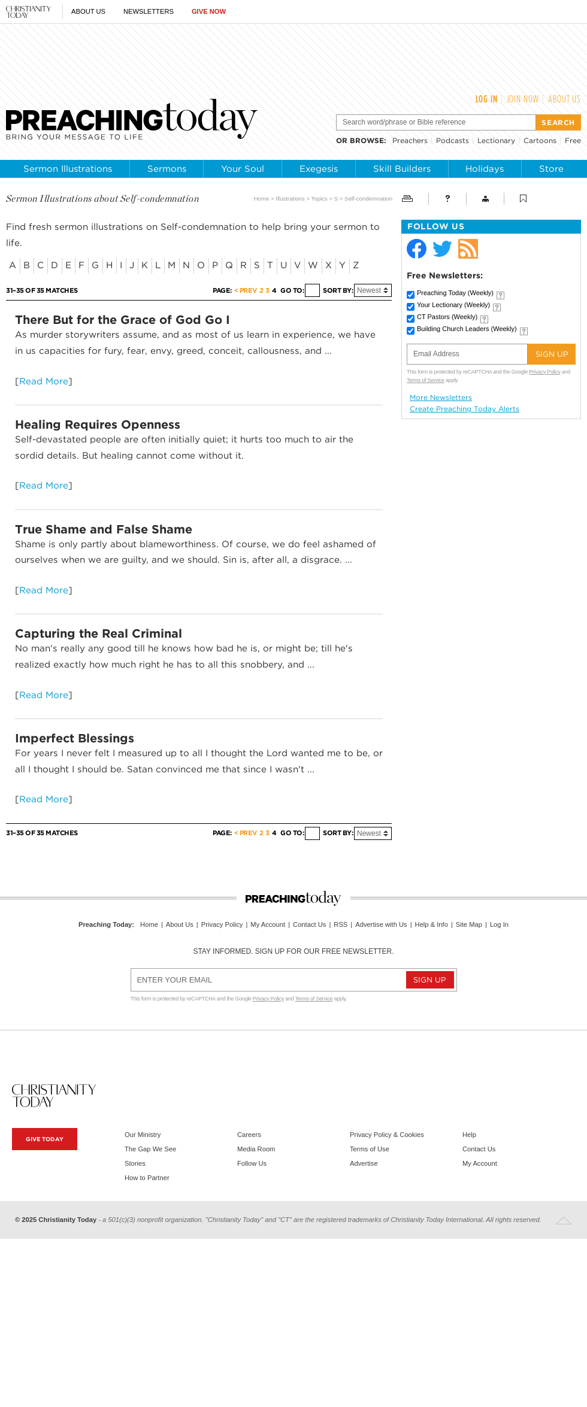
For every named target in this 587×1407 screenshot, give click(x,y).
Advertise (364, 1163)
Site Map (469, 924)
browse (367, 140)
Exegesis (318, 168)
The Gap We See (150, 1149)
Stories (135, 1163)
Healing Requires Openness (97, 424)
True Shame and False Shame (103, 529)
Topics (319, 198)
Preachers (410, 140)
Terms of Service (425, 380)
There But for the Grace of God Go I (122, 320)
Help (469, 1134)
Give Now (209, 11)
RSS (340, 924)
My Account (267, 924)
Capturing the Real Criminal (98, 633)
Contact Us (309, 924)
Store (551, 168)
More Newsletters (441, 397)
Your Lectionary (453, 304)
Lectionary (496, 140)
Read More (43, 381)
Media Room (256, 1149)
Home (262, 198)
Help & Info (431, 924)
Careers (249, 1134)
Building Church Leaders (467, 328)
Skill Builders (402, 168)
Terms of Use (369, 1149)
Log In (487, 99)
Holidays (484, 168)
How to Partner (147, 1177)
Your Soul (242, 168)
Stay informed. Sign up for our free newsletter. (293, 951)
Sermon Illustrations (67, 168)
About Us (88, 11)
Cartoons (540, 140)
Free (573, 140)
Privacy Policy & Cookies (387, 1134)
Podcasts (452, 140)
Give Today (44, 1139)
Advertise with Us (381, 924)
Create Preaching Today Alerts (464, 409)
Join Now (523, 99)
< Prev (245, 290)
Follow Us (252, 1163)
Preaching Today (455, 292)
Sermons (166, 168)
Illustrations (290, 198)
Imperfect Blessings (74, 738)
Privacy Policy (544, 372)
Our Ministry (143, 1134)
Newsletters (148, 11)
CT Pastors (447, 316)
